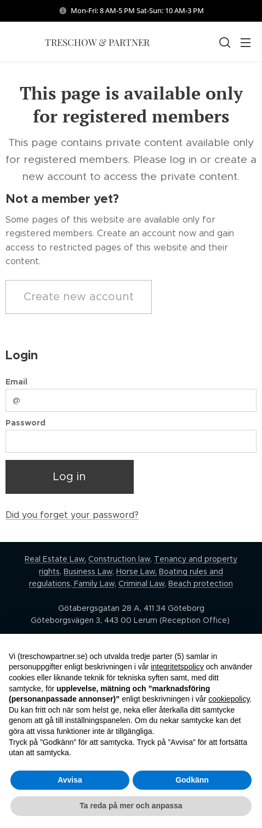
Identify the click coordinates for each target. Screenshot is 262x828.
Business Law (88, 571)
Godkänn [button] (192, 779)
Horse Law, (136, 571)
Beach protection (200, 583)
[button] (224, 42)
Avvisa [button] (70, 779)
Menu (245, 42)
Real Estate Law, (55, 559)
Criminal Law (141, 583)
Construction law (119, 559)
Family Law (93, 583)
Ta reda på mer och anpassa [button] (130, 805)
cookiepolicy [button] (228, 699)
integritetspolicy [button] (177, 666)
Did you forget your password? (72, 515)
